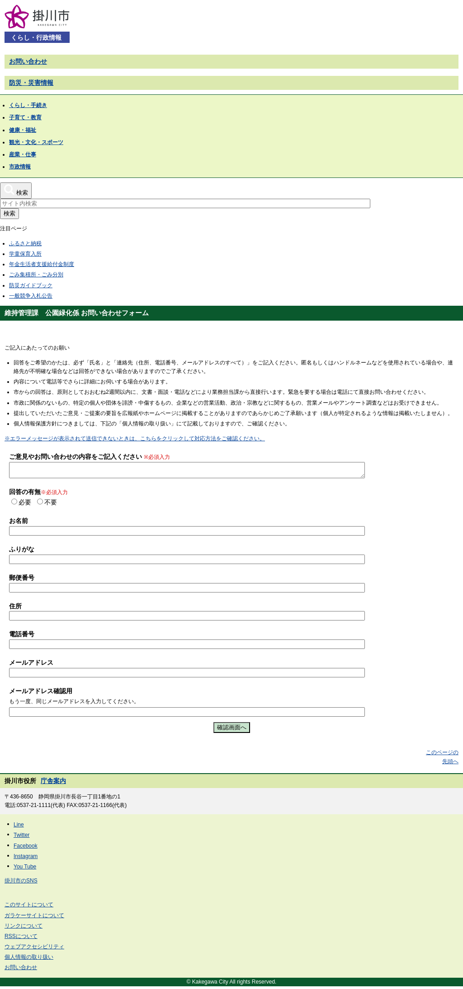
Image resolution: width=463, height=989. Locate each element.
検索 (9, 213)
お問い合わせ (28, 61)
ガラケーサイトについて (34, 918)
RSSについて (21, 939)
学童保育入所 (25, 254)
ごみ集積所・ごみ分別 (36, 274)
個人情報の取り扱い (29, 959)
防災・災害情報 (31, 82)
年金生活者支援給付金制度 (41, 264)
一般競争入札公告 (30, 296)
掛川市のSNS (21, 883)
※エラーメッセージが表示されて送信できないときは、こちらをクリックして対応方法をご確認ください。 (135, 438)
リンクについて (24, 928)
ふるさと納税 (25, 243)
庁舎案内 (53, 783)
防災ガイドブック (30, 285)
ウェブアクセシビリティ (34, 949)
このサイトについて (29, 907)
